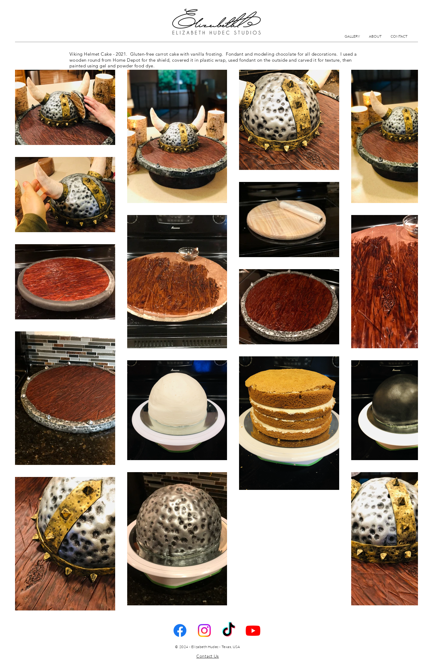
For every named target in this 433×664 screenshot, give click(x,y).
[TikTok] (228, 630)
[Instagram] (204, 630)
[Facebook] (180, 630)
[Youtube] (253, 630)
